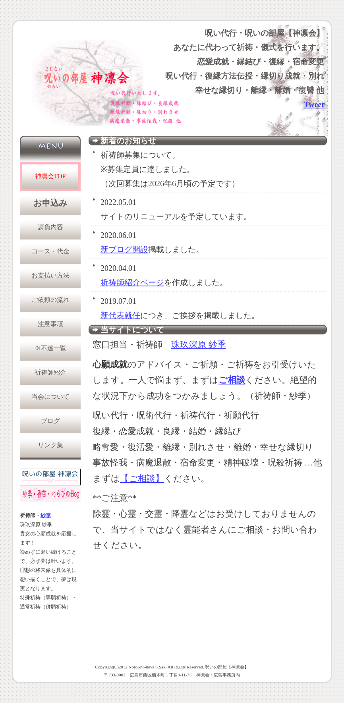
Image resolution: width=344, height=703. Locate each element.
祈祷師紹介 (50, 372)
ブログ (50, 420)
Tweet (314, 104)
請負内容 (50, 227)
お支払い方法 (50, 275)
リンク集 (50, 445)
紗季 (46, 515)
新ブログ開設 (124, 249)
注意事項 (50, 324)
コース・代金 (50, 251)
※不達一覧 (50, 348)
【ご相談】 (142, 478)
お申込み (50, 203)
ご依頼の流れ (50, 299)
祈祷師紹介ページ (132, 282)
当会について (50, 396)
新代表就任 (120, 315)
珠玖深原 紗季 (198, 345)
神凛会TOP (50, 176)
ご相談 (231, 380)
